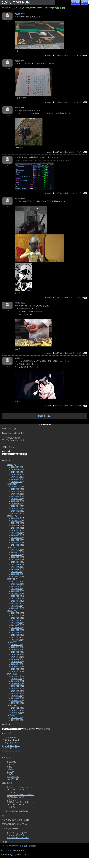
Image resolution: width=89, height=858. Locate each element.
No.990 (7, 165)
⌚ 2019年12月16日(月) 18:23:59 (63, 353)
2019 (10, 674)
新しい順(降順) (28, 729)
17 (8, 748)
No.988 (7, 68)
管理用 (84, 2)
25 (11, 751)
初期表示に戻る (44, 416)
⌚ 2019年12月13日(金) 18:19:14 (63, 102)
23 (6, 751)
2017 (10, 715)
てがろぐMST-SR (15, 2)
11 (11, 746)
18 (11, 748)
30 (6, 753)
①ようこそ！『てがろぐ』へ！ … (21, 787)
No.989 (7, 115)
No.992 (7, 310)
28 (18, 751)
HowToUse (11, 779)
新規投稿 (75, 2)
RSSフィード (7, 842)
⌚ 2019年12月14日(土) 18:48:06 (63, 152)
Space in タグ (12, 777)
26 (13, 751)
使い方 (9, 772)
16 (6, 748)
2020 (10, 642)
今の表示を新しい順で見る (18, 838)
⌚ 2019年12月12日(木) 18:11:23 (63, 55)
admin (49, 55)
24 (8, 751)
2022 (10, 579)
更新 (8, 762)
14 (18, 746)
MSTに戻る (9, 447)
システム (10, 764)
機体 (8, 767)
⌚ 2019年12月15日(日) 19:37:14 (63, 297)
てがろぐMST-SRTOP (9, 846)
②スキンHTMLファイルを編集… (20, 795)
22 (3, 751)
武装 (8, 774)
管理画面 (32, 846)
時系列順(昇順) (43, 729)
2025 (10, 484)
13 (16, 746)
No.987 (7, 21)
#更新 (17, 14)
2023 (10, 547)
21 (18, 748)
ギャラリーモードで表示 (17, 833)
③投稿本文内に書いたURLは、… (20, 802)
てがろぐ (14, 855)
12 (13, 746)
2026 (10, 465)
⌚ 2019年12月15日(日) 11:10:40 (63, 193)
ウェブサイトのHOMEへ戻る (12, 851)
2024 (10, 516)
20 (16, 748)
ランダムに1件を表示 (15, 835)
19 (13, 748)
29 (3, 753)
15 (3, 748)
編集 (85, 55)
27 (16, 751)
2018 (10, 705)
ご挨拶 (9, 769)
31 (8, 753)
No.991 (7, 206)
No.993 (7, 366)
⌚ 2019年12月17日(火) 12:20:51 (63, 406)
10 (8, 746)
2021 (10, 611)
